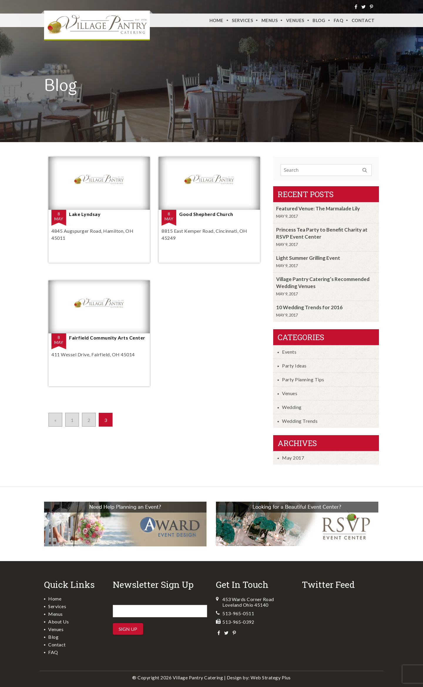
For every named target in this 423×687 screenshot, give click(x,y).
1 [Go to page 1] (72, 420)
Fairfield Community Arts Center (107, 337)
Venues (289, 393)
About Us (58, 621)
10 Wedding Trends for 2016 (309, 307)
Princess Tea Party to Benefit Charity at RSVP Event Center (321, 233)
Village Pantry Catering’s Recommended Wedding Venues (323, 282)
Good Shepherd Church (206, 214)
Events (289, 352)
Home (216, 20)
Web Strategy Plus (271, 677)
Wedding (292, 407)
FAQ (338, 20)
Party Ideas (294, 365)
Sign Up (128, 629)
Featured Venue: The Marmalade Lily (318, 208)
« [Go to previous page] (55, 420)
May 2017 (293, 457)
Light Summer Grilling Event (308, 258)
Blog (319, 20)
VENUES (295, 20)
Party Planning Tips (303, 379)
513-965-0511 (238, 613)
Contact (363, 20)
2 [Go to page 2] (89, 420)
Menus (269, 20)
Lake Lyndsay (84, 214)
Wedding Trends (300, 421)
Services (242, 20)
